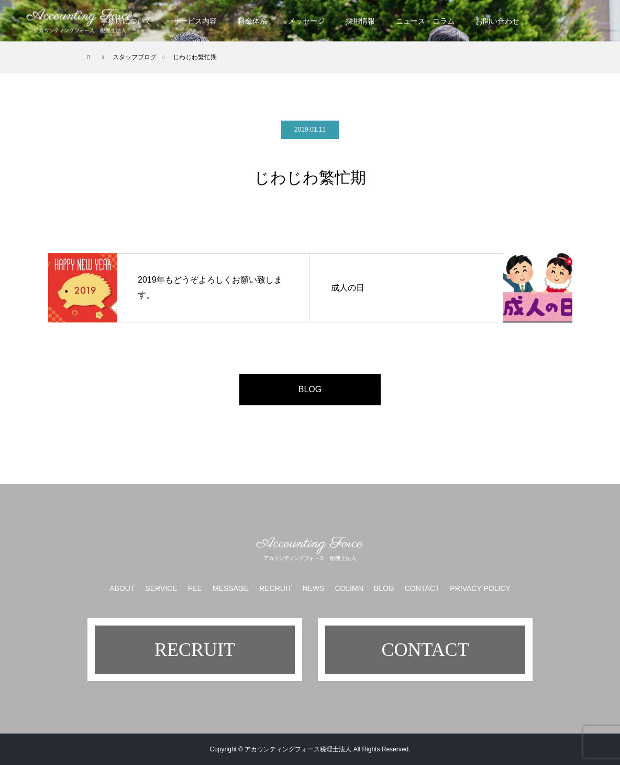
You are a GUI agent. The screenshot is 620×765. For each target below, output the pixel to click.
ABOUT (122, 588)
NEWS (313, 588)
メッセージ (306, 21)
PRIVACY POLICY (480, 588)
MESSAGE (231, 588)
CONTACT (422, 588)
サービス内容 (195, 21)
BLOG (310, 389)
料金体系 (252, 21)
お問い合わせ (497, 21)
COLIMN (349, 588)
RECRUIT (275, 588)
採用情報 (360, 21)
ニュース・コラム (425, 21)
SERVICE (161, 588)
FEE (195, 588)
